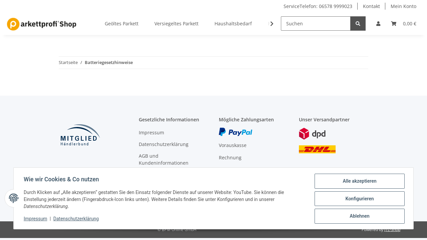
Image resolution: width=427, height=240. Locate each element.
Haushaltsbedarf (233, 23)
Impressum (151, 132)
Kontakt (371, 6)
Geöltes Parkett (121, 23)
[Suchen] (316, 23)
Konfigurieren (359, 199)
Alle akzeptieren (359, 181)
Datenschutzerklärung (163, 144)
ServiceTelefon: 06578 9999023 (318, 6)
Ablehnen (359, 216)
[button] (378, 23)
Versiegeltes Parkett (176, 23)
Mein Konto (403, 6)
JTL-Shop (392, 229)
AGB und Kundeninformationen (163, 159)
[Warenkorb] (404, 23)
